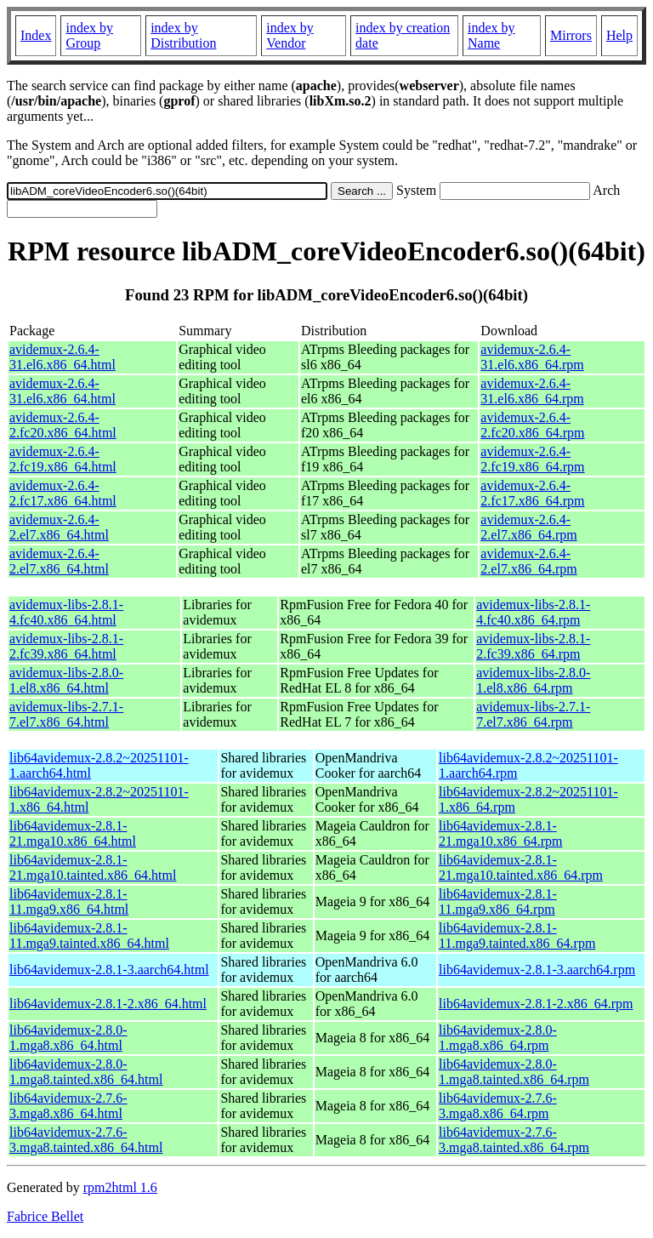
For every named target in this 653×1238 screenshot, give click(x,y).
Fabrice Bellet (45, 1216)
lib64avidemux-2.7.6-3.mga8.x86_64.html (68, 1106)
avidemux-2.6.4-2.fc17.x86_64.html (62, 493)
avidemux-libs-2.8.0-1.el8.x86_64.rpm (533, 680)
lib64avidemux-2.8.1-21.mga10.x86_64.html (72, 833)
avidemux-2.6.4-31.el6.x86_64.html (62, 357)
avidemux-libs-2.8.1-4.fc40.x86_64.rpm (533, 612)
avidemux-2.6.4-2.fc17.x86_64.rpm (532, 493)
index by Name (491, 35)
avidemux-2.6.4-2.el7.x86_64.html (59, 527)
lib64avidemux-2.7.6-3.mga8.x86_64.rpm (498, 1106)
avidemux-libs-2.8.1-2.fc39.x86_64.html (66, 646)
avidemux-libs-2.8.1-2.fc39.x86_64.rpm (533, 646)
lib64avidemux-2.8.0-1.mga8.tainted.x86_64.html (85, 1072)
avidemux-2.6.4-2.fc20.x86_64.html (62, 425)
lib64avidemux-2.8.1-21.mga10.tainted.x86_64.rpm (521, 867)
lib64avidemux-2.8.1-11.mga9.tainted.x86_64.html (89, 935)
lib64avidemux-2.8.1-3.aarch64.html (109, 969)
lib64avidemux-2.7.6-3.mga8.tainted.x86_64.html (85, 1140)
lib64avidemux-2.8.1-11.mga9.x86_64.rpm (498, 901)
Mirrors (571, 35)
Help (619, 35)
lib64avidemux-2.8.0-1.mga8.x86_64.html (68, 1038)
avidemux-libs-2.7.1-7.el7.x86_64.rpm (533, 714)
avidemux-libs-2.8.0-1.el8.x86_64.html (66, 680)
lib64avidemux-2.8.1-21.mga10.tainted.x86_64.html (92, 867)
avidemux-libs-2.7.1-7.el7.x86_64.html (66, 714)
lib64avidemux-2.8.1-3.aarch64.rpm (537, 969)
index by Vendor (290, 35)
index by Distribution (183, 35)
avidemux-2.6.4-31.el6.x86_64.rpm (531, 357)
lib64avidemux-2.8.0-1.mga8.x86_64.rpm (498, 1038)
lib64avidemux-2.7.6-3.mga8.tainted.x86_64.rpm (514, 1140)
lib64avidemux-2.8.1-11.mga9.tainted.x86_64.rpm (517, 935)
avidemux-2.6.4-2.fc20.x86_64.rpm (532, 425)
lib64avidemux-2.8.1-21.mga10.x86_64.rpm (500, 833)
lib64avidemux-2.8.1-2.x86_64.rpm (536, 1003)
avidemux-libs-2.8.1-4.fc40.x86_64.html (66, 612)
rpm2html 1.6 (120, 1187)
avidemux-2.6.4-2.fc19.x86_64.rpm (532, 459)
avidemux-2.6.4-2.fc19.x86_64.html (62, 459)
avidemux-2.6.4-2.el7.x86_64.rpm (528, 527)
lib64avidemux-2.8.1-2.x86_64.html (108, 1003)
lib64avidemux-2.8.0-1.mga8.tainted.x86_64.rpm (514, 1072)
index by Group (89, 35)
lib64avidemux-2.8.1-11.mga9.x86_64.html (68, 901)
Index (35, 35)
